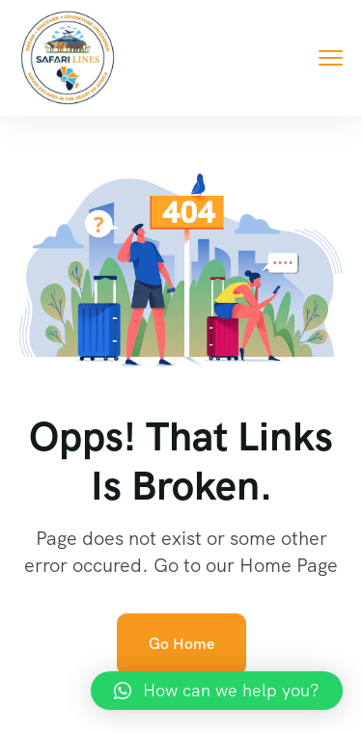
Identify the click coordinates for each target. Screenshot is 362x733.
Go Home (181, 644)
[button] (217, 690)
